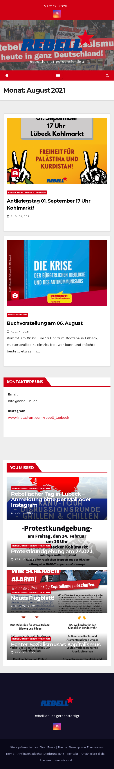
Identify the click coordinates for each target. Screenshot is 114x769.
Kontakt (72, 753)
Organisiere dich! (93, 753)
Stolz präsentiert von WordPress (33, 747)
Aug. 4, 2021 (20, 331)
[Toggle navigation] (58, 75)
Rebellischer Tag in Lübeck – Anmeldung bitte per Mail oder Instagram (51, 499)
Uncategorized (17, 314)
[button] (107, 75)
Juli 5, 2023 (24, 512)
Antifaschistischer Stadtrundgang (41, 753)
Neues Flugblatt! (32, 598)
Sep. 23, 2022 (25, 605)
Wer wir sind (63, 760)
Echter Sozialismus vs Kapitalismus (55, 644)
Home (10, 753)
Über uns (45, 760)
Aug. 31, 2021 (21, 216)
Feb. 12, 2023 (25, 559)
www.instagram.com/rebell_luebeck (38, 417)
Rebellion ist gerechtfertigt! (27, 192)
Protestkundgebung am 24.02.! (51, 551)
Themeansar (95, 747)
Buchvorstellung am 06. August (45, 323)
